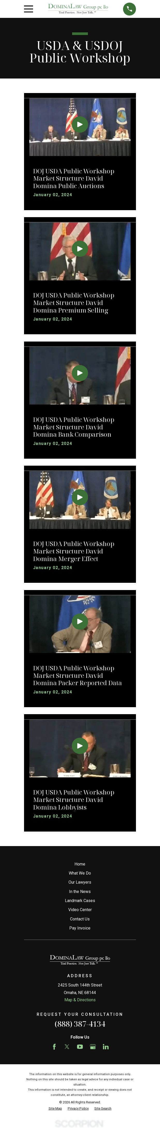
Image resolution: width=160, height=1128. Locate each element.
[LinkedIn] (106, 1046)
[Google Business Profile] (93, 1046)
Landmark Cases (80, 900)
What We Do (80, 873)
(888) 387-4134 (80, 1024)
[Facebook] (54, 1046)
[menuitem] (55, 1108)
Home (79, 864)
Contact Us (80, 919)
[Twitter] (67, 1046)
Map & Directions (80, 999)
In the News (80, 891)
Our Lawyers (79, 882)
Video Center (80, 909)
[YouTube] (80, 1046)
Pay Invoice (79, 928)
